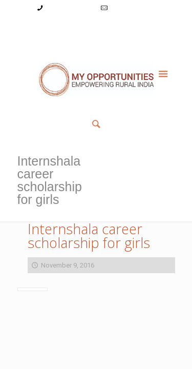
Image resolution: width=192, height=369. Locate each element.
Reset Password (141, 27)
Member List (96, 38)
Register (98, 27)
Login (69, 27)
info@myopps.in (133, 8)
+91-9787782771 (70, 8)
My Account (36, 27)
